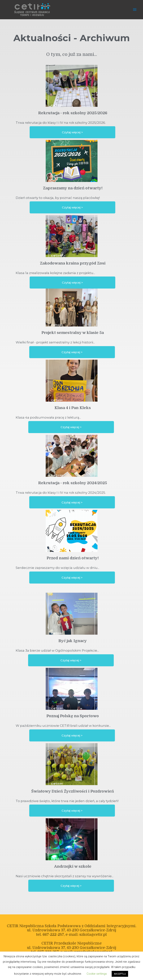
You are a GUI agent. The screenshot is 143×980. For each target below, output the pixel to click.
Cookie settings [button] (97, 973)
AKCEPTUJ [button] (120, 973)
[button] (72, 132)
